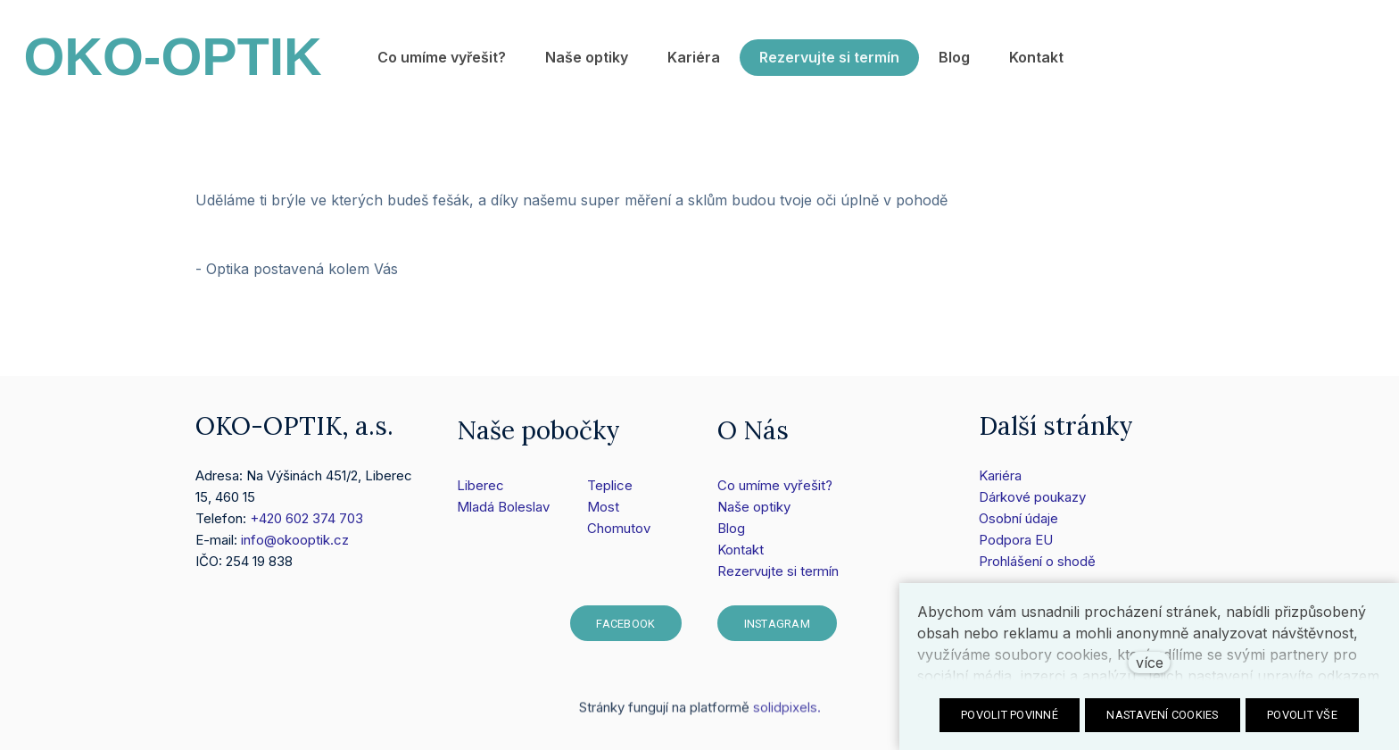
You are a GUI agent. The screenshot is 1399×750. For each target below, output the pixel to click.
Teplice (610, 486)
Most (603, 507)
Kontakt (740, 550)
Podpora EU (1016, 539)
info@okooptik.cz (295, 539)
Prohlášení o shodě (1037, 561)
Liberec (480, 486)
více (1149, 662)
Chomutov (618, 529)
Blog (731, 529)
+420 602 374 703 (306, 518)
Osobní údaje (1018, 518)
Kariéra (1000, 475)
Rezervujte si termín (778, 571)
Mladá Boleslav (503, 507)
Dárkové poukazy (1032, 496)
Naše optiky (754, 507)
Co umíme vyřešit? (774, 486)
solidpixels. (787, 713)
